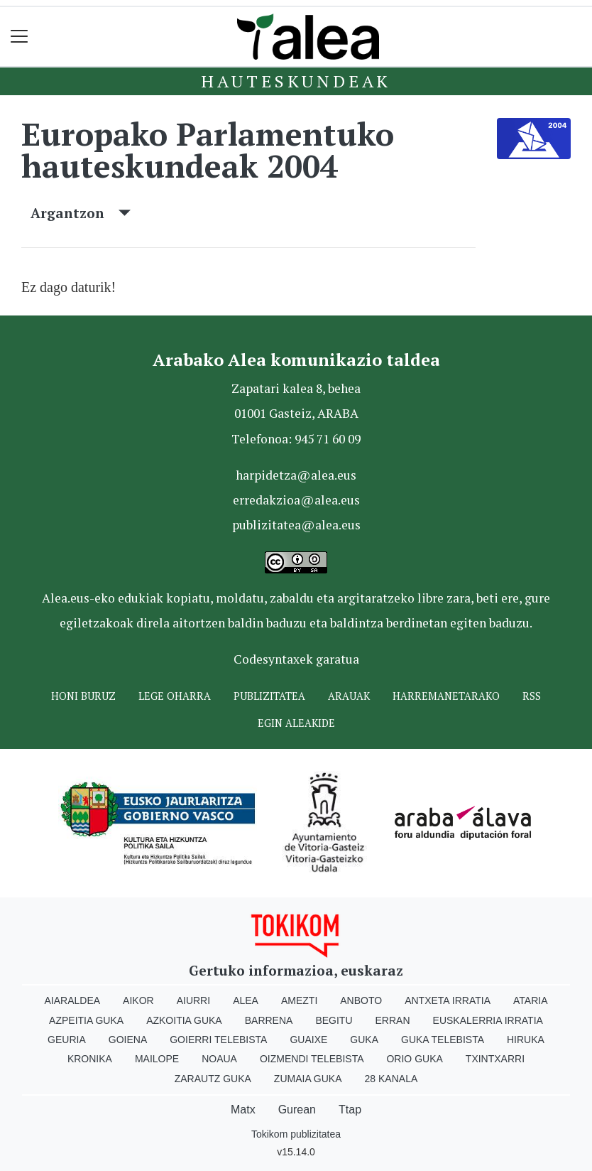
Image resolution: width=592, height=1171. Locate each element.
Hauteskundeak (296, 81)
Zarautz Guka (213, 1078)
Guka (364, 1039)
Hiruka (525, 1039)
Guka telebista (442, 1039)
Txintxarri (495, 1058)
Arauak (349, 696)
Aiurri (193, 1000)
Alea (245, 1000)
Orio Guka (414, 1058)
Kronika (89, 1058)
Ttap (350, 1109)
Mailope (157, 1058)
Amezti (299, 1000)
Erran (393, 1020)
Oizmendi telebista (312, 1058)
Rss (531, 696)
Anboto (361, 1000)
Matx (243, 1109)
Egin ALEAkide (296, 723)
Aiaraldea (73, 1000)
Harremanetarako (446, 696)
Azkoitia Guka (184, 1020)
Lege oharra (174, 696)
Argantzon (81, 213)
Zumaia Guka (308, 1078)
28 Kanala (391, 1078)
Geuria (67, 1039)
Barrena (269, 1020)
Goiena (128, 1039)
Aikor (138, 1000)
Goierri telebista (218, 1039)
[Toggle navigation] (19, 36)
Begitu (333, 1020)
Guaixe (308, 1039)
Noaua (219, 1058)
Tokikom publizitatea (296, 1134)
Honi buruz (83, 696)
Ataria (530, 1000)
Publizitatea (269, 696)
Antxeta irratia (447, 1000)
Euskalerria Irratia (488, 1020)
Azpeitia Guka (86, 1020)
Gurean (297, 1109)
